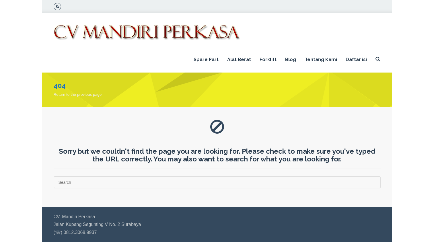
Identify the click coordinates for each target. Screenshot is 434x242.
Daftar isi (356, 59)
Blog (290, 59)
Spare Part (206, 59)
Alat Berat (239, 59)
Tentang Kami (321, 59)
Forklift (268, 59)
